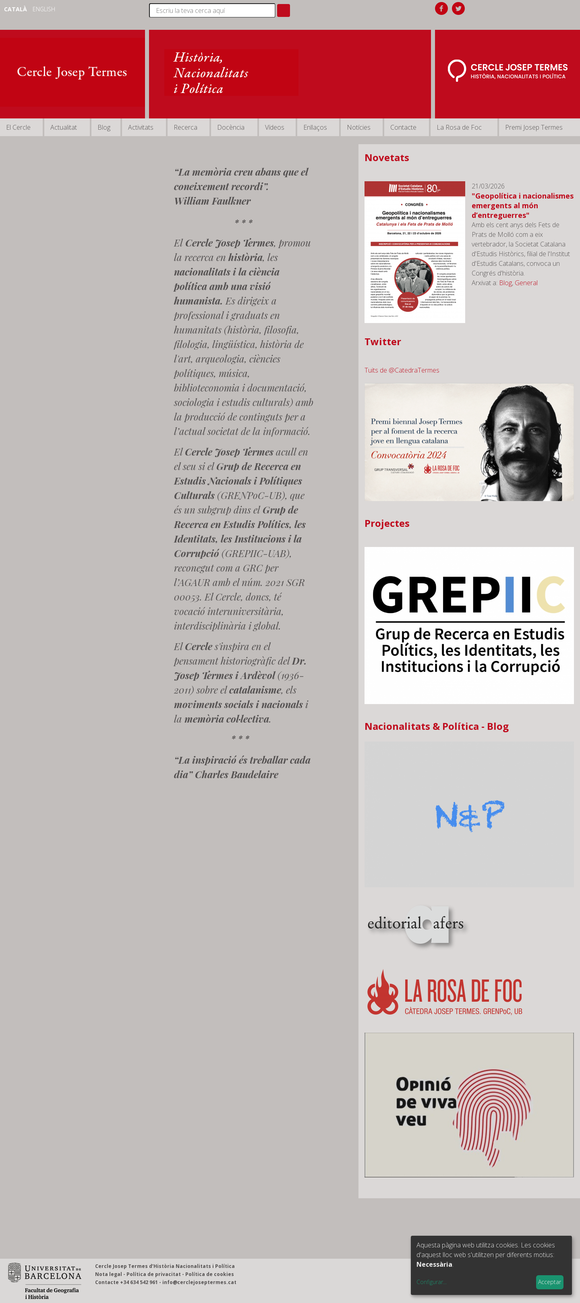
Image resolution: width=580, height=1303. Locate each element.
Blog (103, 127)
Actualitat (63, 127)
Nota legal (108, 1274)
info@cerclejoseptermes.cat (199, 1282)
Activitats (140, 127)
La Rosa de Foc (459, 127)
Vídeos (274, 127)
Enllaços (315, 127)
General (526, 282)
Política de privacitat (153, 1274)
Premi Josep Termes (534, 127)
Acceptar (549, 1282)
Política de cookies (209, 1274)
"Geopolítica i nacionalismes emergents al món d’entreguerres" (523, 205)
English (44, 9)
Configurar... (431, 1282)
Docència (230, 127)
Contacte (403, 127)
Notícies (359, 127)
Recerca (185, 127)
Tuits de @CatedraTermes (402, 370)
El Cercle (18, 127)
